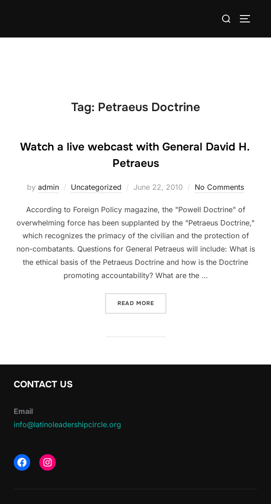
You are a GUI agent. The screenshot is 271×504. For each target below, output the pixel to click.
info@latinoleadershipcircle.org (67, 424)
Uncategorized (96, 187)
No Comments (219, 187)
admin (48, 187)
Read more (141, 302)
